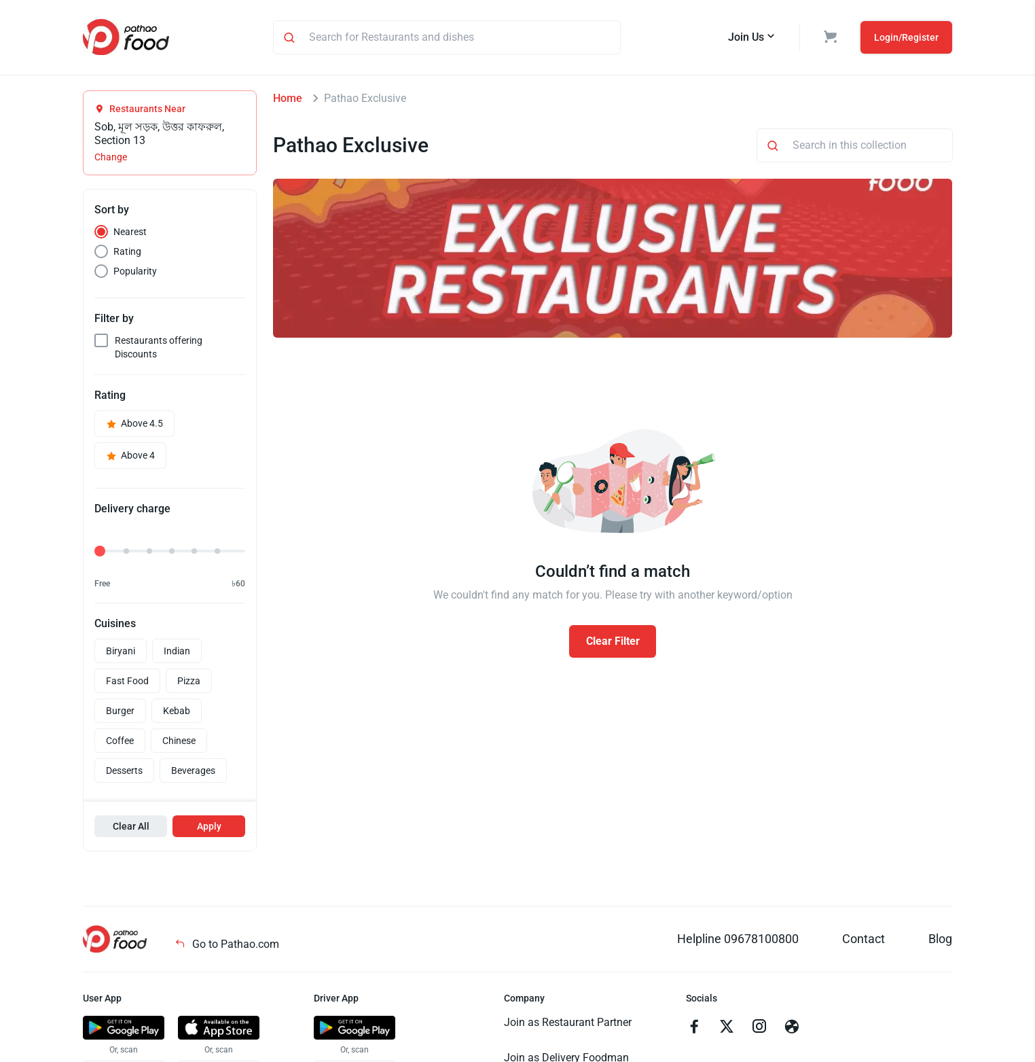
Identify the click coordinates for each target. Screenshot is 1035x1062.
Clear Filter (613, 641)
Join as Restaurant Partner (568, 1022)
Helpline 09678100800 (738, 939)
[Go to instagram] (759, 1028)
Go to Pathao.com (227, 944)
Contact (863, 939)
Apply (209, 826)
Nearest (130, 231)
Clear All (131, 826)
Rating (127, 251)
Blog (940, 939)
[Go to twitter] (727, 1028)
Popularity (135, 271)
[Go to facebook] (694, 1028)
